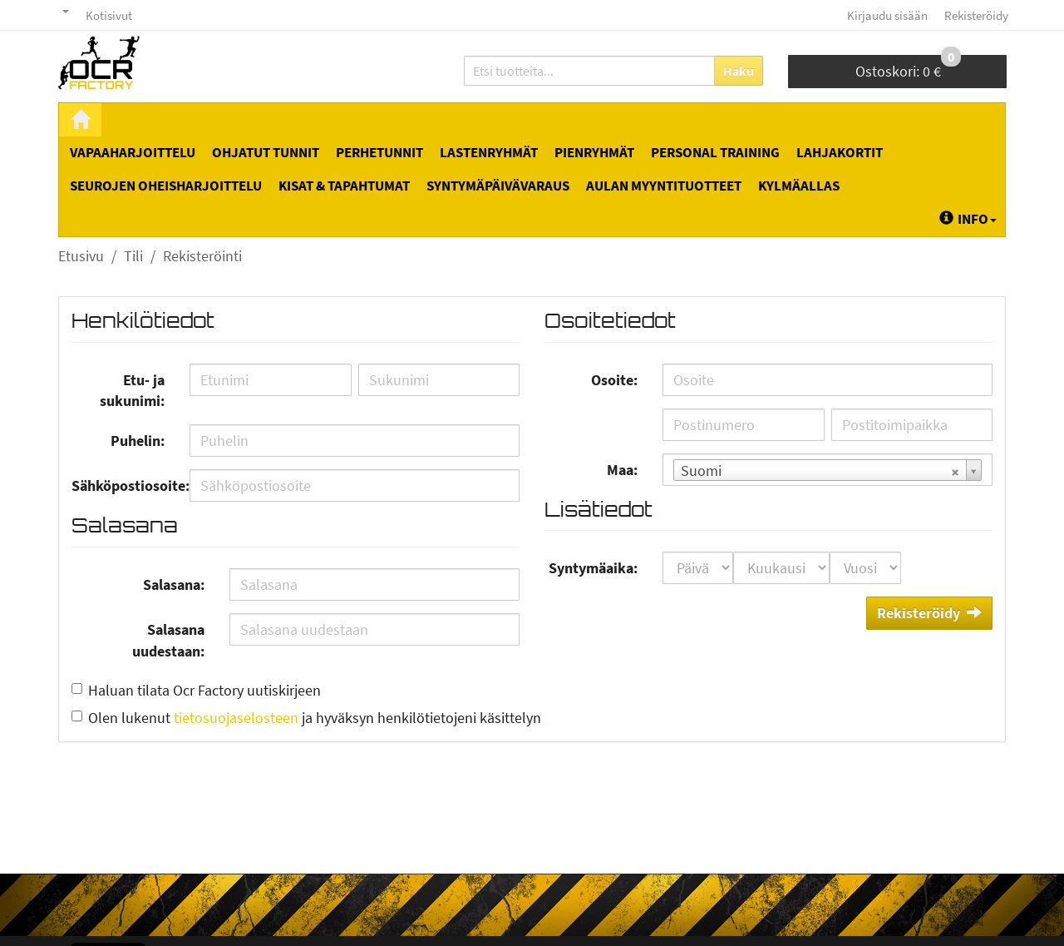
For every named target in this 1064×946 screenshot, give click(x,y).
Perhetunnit (379, 152)
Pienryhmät (594, 152)
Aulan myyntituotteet (663, 185)
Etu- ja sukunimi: (132, 390)
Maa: (622, 469)
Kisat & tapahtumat (344, 185)
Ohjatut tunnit (265, 152)
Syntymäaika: (593, 567)
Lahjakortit (839, 152)
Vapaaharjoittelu (132, 152)
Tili (133, 255)
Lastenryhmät (489, 152)
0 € (908, 68)
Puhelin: (138, 440)
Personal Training (715, 152)
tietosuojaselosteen (236, 717)
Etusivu (81, 255)
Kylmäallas (799, 185)
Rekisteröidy (976, 15)
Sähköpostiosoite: (124, 485)
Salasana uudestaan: (168, 640)
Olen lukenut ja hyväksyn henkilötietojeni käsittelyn (314, 717)
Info (968, 219)
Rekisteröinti (202, 255)
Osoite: (614, 379)
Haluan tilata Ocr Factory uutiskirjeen (204, 690)
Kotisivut (109, 15)
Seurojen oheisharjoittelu (166, 185)
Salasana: (173, 584)
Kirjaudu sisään (887, 15)
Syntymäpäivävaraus (497, 185)
